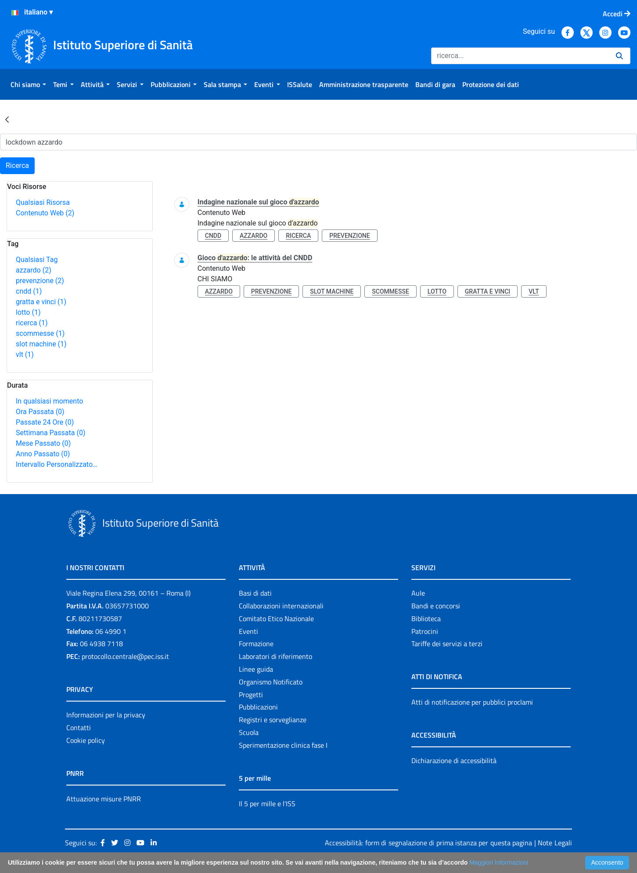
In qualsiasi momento (49, 401)
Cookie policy (85, 740)
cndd (29, 291)
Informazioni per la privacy (105, 714)
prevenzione (40, 280)
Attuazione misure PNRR (103, 798)
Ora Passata (40, 411)
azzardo (33, 270)
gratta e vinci (41, 302)
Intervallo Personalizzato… (56, 464)
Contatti (78, 727)
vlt (25, 354)
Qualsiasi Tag (37, 259)
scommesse (40, 333)
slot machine (41, 344)
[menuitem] (28, 84)
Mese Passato (43, 443)
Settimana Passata (50, 433)
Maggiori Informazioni (498, 862)
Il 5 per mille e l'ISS (267, 803)
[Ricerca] (520, 55)
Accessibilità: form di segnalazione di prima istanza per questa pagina (428, 842)
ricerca (32, 323)
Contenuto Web (45, 213)
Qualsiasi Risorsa (43, 202)
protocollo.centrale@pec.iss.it (125, 656)
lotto (28, 312)
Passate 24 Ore (45, 422)
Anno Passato (43, 454)
